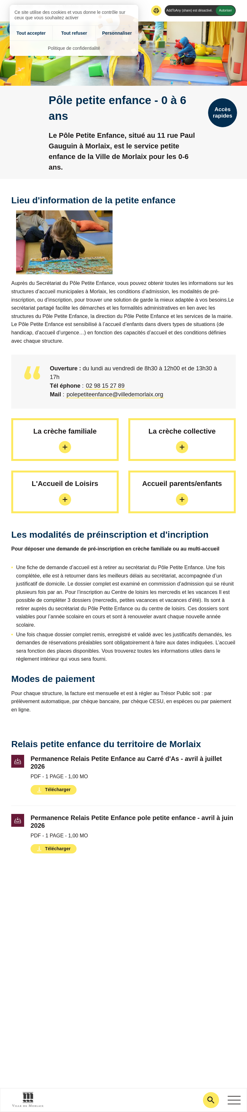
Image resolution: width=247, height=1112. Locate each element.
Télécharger (57, 789)
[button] (156, 10)
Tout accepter (31, 33)
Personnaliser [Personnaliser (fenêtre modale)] (117, 33)
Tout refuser (74, 33)
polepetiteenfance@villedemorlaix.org (115, 394)
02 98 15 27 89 (105, 386)
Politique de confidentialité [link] (74, 48)
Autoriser (225, 10)
